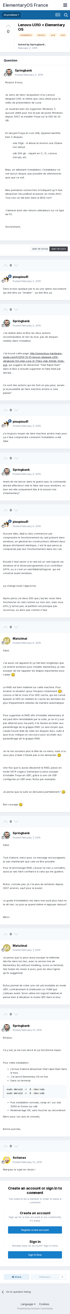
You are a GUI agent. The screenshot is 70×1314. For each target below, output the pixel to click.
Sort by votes (40, 249)
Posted (29, 74)
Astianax (19, 1157)
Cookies (44, 1304)
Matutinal (20, 638)
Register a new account (35, 1229)
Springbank (37, 44)
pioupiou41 (20, 277)
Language (28, 1304)
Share (16, 1277)
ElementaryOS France (25, 5)
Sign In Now (35, 1254)
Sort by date (59, 249)
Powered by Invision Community (35, 1308)
